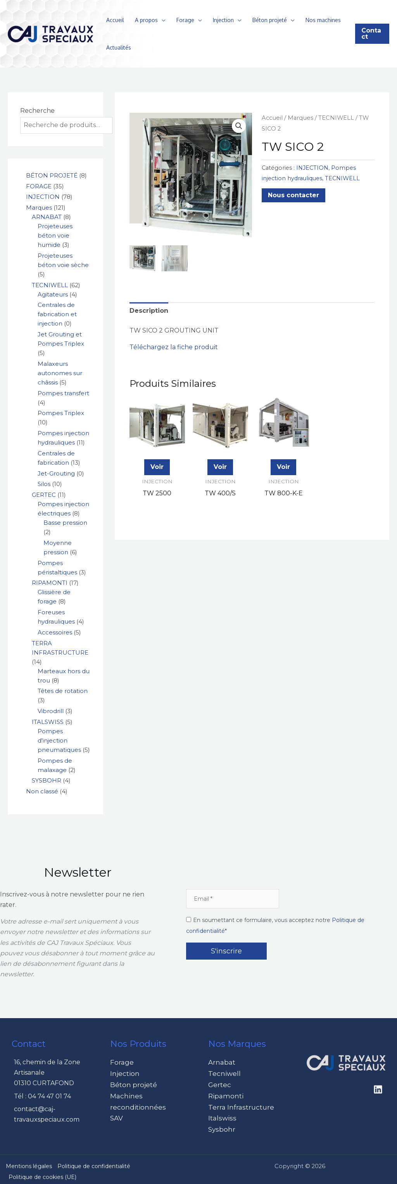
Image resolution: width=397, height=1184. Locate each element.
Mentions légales (29, 1161)
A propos (146, 20)
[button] (372, 34)
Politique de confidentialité (93, 1161)
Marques (300, 117)
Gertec (219, 1083)
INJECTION (312, 167)
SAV (116, 1115)
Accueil (115, 20)
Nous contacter (293, 195)
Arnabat (220, 1062)
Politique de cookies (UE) (42, 1172)
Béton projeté (269, 20)
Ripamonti (224, 1094)
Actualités (118, 47)
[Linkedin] (378, 1089)
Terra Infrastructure (239, 1104)
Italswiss (220, 1115)
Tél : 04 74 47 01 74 (42, 1096)
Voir (157, 466)
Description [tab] (148, 310)
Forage (185, 20)
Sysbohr (220, 1125)
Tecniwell (223, 1072)
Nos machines (323, 20)
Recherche (37, 110)
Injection (223, 20)
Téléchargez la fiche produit (173, 346)
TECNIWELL (336, 117)
